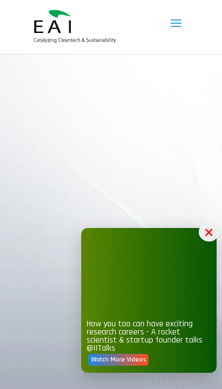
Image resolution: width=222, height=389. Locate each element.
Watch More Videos (141, 375)
